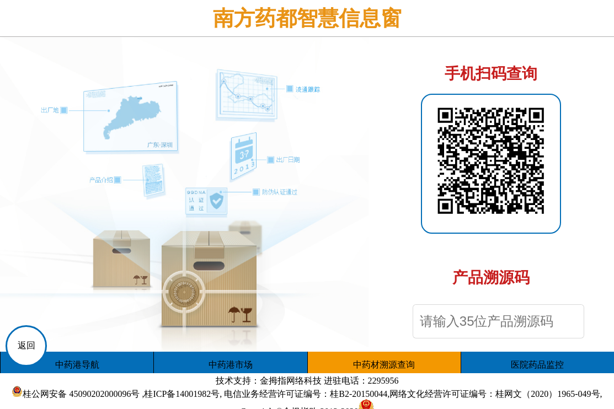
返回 (26, 345)
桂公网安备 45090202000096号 (81, 394)
